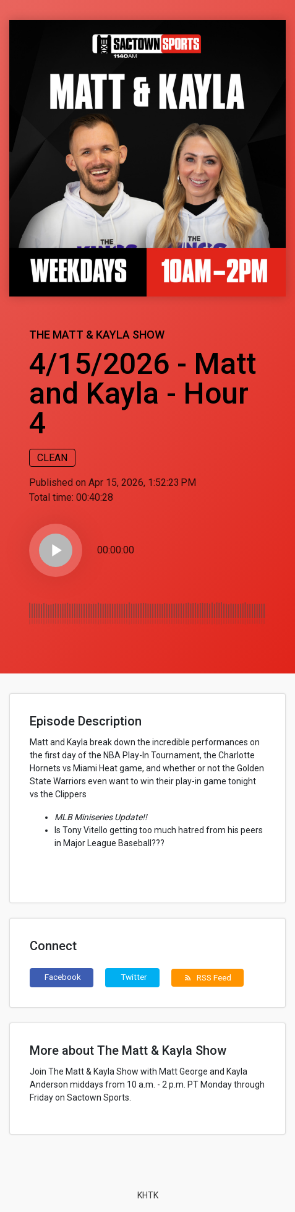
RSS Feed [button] (207, 977)
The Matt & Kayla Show (97, 334)
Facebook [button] (63, 977)
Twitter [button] (134, 977)
